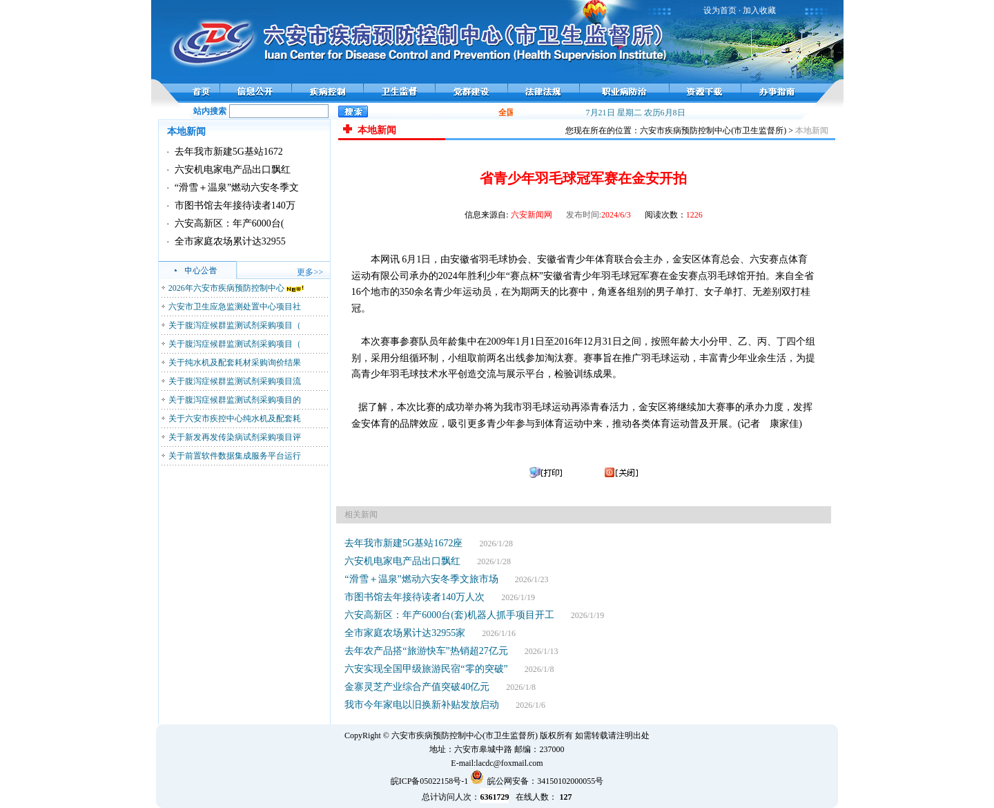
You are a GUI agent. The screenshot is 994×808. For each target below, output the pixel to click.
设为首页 (720, 10)
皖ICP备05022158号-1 (430, 781)
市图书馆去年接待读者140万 (235, 205)
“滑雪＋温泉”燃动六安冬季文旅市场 (421, 579)
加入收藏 (759, 10)
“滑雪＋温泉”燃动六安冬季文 (237, 187)
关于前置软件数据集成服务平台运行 (234, 456)
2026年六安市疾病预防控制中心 (226, 288)
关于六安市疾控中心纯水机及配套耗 (234, 418)
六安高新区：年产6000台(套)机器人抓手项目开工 (449, 615)
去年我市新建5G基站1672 (229, 151)
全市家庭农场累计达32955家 (404, 633)
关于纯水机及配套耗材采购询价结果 (234, 362)
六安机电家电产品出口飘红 (233, 169)
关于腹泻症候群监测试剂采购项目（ (234, 325)
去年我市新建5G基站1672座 (403, 543)
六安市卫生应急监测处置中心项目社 (234, 306)
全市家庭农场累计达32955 (230, 241)
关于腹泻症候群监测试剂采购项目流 (234, 381)
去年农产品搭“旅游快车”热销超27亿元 (425, 651)
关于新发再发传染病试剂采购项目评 (234, 437)
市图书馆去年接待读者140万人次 (414, 597)
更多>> (310, 272)
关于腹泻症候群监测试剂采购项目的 (234, 400)
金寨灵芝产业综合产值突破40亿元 (416, 687)
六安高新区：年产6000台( (229, 223)
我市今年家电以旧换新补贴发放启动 (421, 705)
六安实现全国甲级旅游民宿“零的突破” (425, 669)
